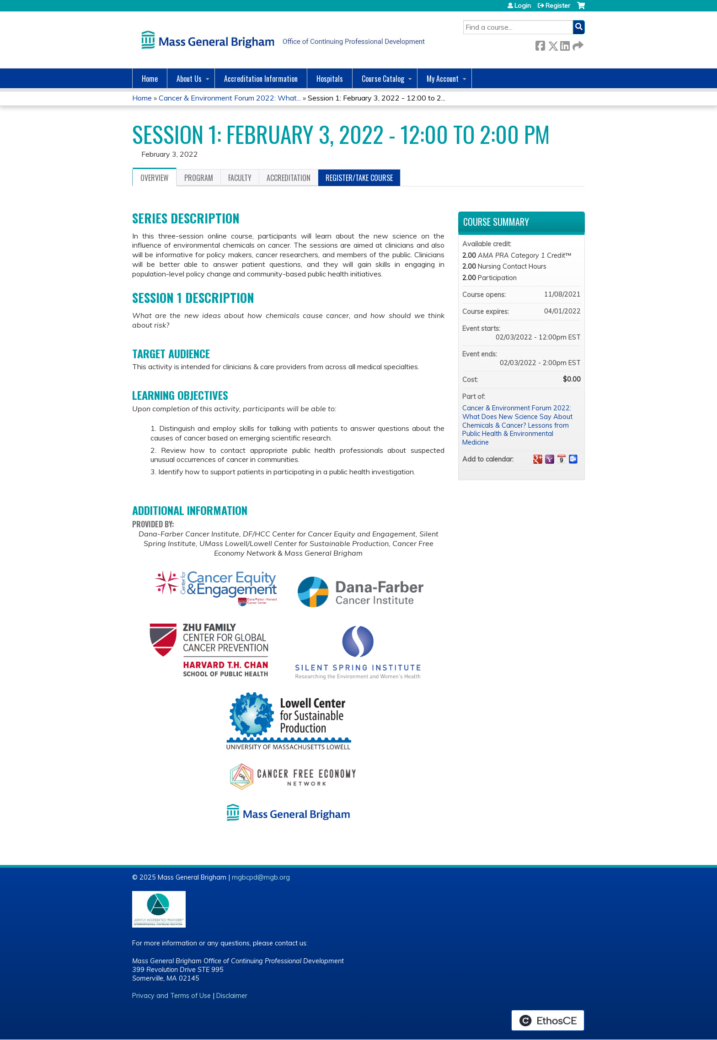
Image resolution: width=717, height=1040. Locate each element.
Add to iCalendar (561, 458)
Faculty (239, 177)
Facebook (540, 44)
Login (522, 5)
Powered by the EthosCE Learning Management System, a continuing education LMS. (548, 1020)
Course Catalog (383, 78)
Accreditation (288, 177)
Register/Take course (359, 177)
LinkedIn (564, 44)
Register (558, 5)
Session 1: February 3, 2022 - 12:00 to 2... (376, 97)
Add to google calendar (537, 459)
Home (150, 78)
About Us (189, 78)
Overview (154, 177)
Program (198, 177)
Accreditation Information (261, 78)
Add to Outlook (573, 459)
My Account (443, 78)
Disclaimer (231, 996)
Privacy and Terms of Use (171, 996)
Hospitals (329, 78)
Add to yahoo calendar (549, 459)
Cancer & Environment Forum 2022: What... (230, 97)
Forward (577, 44)
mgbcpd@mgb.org (261, 877)
